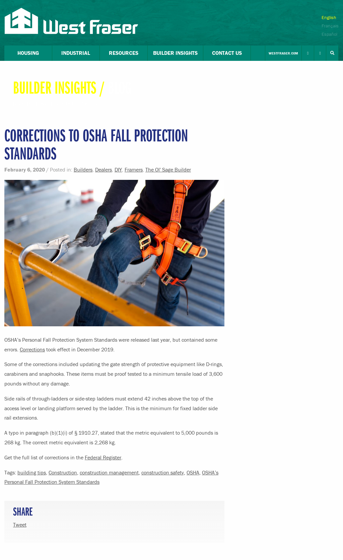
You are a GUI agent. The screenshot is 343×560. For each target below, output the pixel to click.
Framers (134, 169)
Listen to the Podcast (74, 103)
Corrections (32, 349)
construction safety (162, 472)
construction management (109, 472)
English (329, 17)
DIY (118, 169)
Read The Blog (29, 103)
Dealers (103, 169)
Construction (63, 472)
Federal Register (103, 457)
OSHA (193, 472)
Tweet (19, 524)
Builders (83, 169)
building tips (31, 472)
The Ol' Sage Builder (168, 169)
